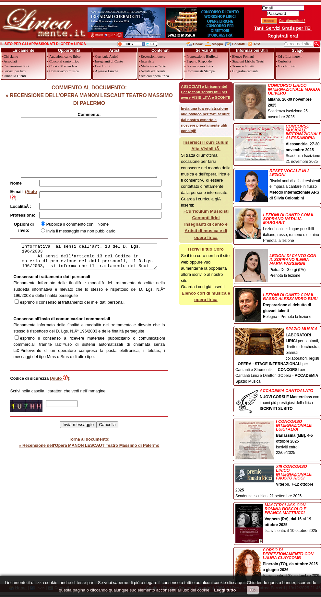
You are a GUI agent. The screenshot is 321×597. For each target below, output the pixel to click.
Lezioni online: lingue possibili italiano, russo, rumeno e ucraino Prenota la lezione (278, 225)
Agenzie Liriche (106, 71)
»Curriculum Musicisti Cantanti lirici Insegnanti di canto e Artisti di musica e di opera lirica (206, 224)
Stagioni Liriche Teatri (248, 61)
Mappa (217, 44)
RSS (258, 44)
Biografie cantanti (245, 71)
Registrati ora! (283, 36)
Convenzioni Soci (16, 66)
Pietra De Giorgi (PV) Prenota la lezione (278, 264)
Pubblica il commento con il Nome (84, 230)
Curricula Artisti (106, 56)
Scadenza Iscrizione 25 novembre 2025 (278, 101)
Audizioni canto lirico (65, 56)
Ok (253, 590)
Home (198, 44)
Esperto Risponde (199, 61)
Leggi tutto (225, 590)
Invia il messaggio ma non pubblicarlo (87, 236)
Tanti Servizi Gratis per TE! (283, 28)
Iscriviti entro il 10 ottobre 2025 (278, 518)
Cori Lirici (102, 66)
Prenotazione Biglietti (202, 56)
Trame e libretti (243, 66)
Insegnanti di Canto (109, 61)
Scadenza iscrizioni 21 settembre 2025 (278, 481)
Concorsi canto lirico (64, 61)
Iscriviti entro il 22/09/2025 (278, 438)
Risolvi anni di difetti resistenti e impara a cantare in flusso (278, 185)
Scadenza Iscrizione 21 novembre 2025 (278, 144)
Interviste (147, 61)
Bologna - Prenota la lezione (278, 304)
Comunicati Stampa (200, 71)
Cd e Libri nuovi (290, 56)
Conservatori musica (64, 71)
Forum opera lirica (199, 66)
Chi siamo (11, 56)
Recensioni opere (153, 56)
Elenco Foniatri (243, 56)
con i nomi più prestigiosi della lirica (278, 400)
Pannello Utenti (15, 76)
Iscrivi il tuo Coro (206, 249)
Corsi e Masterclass (63, 66)
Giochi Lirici (287, 66)
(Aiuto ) (34, 203)
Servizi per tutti (15, 71)
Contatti (238, 44)
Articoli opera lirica (155, 76)
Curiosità (284, 61)
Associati (10, 61)
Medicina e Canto (153, 66)
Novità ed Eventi (153, 71)
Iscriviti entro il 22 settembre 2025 (278, 563)
